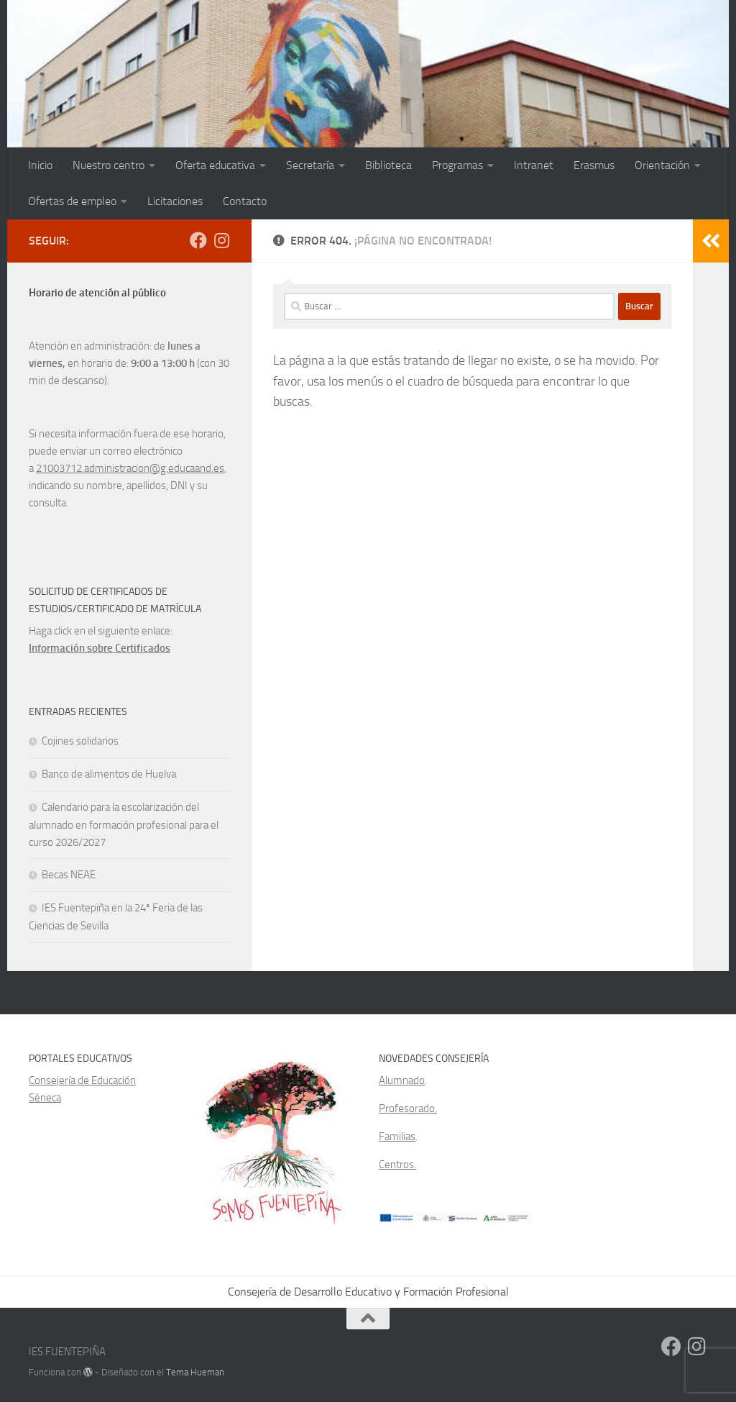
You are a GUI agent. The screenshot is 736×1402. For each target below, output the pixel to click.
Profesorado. (408, 1108)
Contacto (245, 201)
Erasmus (594, 165)
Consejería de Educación (82, 1080)
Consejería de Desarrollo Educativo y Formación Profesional (368, 1291)
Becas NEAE (69, 874)
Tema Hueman (195, 1372)
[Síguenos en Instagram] (221, 240)
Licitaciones (175, 201)
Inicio (40, 165)
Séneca (45, 1097)
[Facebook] (198, 240)
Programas (457, 165)
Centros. (397, 1164)
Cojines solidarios (80, 740)
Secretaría (310, 165)
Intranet (533, 165)
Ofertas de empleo (72, 201)
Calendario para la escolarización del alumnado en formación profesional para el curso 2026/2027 (123, 825)
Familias (397, 1136)
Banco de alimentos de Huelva (109, 774)
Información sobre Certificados (99, 648)
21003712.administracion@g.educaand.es (130, 468)
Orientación (662, 165)
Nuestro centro (108, 165)
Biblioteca (388, 165)
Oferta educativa (215, 165)
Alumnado (402, 1080)
